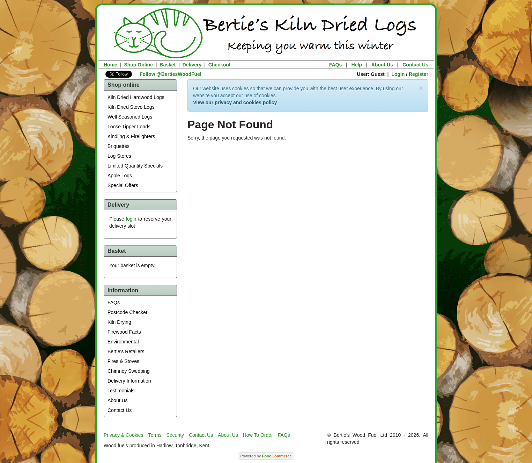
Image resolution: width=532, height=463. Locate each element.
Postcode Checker (127, 312)
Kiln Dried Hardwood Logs (136, 97)
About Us (382, 64)
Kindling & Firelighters (131, 136)
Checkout (219, 64)
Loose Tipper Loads (129, 126)
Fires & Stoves (123, 361)
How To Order (258, 435)
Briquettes (119, 146)
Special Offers (123, 185)
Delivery (192, 64)
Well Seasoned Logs (130, 117)
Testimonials (121, 390)
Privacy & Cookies (123, 435)
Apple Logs (120, 175)
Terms (154, 435)
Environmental (123, 341)
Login (398, 74)
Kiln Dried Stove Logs (131, 107)
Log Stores (119, 156)
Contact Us (415, 64)
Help (357, 64)
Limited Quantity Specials (135, 166)
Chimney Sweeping (129, 371)
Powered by (265, 456)
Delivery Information (129, 381)
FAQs (335, 64)
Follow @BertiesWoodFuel (170, 74)
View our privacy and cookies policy (235, 102)
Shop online (124, 85)
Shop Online (138, 64)
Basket (168, 64)
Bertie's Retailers (126, 351)
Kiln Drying (119, 322)
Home (110, 64)
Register (418, 74)
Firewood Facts (124, 332)
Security (175, 435)
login (131, 219)
